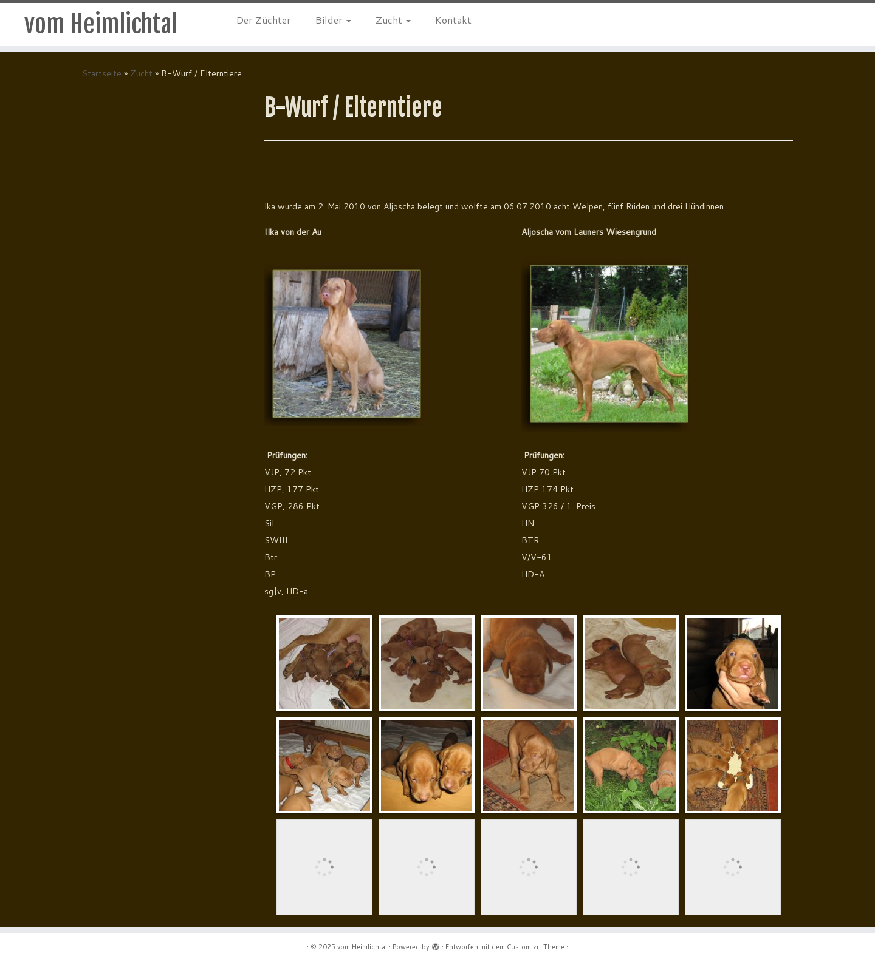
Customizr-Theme (535, 947)
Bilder (333, 20)
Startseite (102, 73)
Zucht (393, 20)
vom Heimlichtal (100, 24)
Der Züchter (263, 20)
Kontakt (453, 20)
